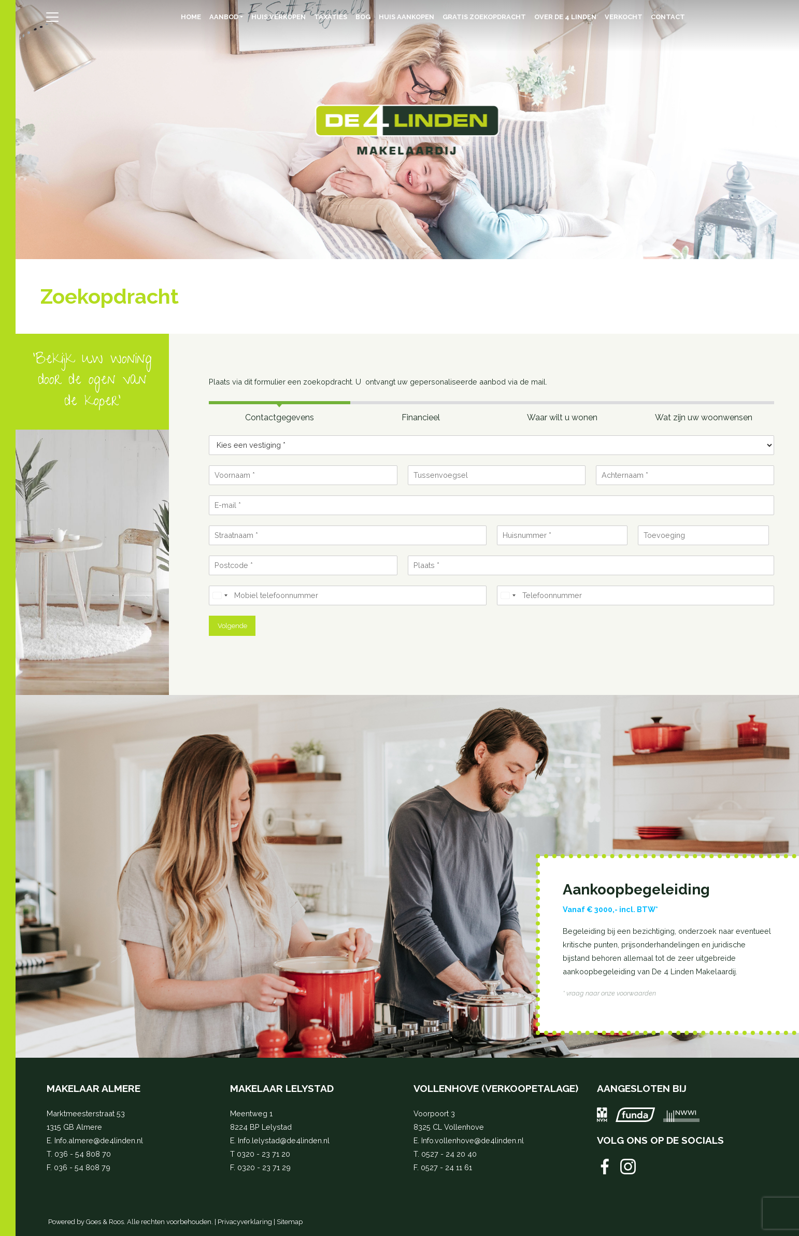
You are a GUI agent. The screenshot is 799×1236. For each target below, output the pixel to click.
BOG (362, 17)
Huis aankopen (406, 17)
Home (191, 17)
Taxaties (330, 17)
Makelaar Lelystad (282, 1088)
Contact (668, 17)
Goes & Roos (105, 1222)
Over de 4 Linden (565, 17)
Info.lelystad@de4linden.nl (284, 1140)
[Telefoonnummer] (635, 595)
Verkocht (624, 17)
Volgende (232, 626)
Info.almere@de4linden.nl (98, 1140)
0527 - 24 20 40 (449, 1153)
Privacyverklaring (245, 1222)
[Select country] (220, 595)
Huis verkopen (278, 17)
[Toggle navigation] (52, 17)
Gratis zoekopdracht (484, 17)
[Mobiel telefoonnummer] (347, 595)
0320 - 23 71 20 (263, 1153)
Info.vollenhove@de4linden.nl (472, 1140)
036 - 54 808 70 (82, 1153)
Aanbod (223, 17)
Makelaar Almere (93, 1088)
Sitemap (290, 1222)
